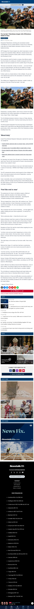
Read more (17, 301)
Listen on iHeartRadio (17, 603)
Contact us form (17, 483)
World (3, 333)
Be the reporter (17, 484)
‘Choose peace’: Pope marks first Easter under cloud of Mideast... (13, 349)
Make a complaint (17, 488)
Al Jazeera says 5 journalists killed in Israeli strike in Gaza (16, 148)
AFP (1, 40)
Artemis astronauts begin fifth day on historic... (6, 361)
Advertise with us (17, 486)
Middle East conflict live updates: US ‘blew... (23, 361)
